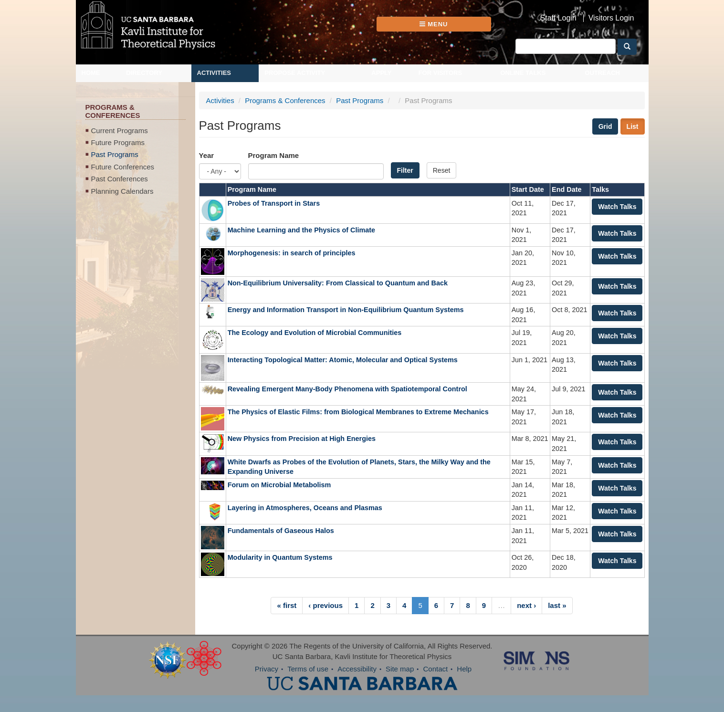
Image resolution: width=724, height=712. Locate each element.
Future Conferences (123, 167)
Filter (405, 170)
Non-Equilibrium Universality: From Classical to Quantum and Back (338, 283)
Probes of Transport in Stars (275, 203)
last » (557, 605)
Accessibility (357, 669)
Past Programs (114, 154)
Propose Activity (294, 72)
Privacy (266, 669)
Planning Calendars (122, 191)
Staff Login (558, 18)
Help (464, 669)
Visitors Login (611, 18)
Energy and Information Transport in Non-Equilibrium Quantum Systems (346, 310)
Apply (381, 72)
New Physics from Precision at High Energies (302, 438)
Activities (214, 72)
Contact (435, 669)
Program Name (273, 155)
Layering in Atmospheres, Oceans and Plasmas (305, 508)
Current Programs (119, 130)
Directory (144, 72)
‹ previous (325, 605)
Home (91, 72)
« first (286, 605)
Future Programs (118, 142)
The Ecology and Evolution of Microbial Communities (315, 332)
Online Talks (523, 72)
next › (526, 605)
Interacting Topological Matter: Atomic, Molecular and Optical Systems (343, 360)
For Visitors (440, 72)
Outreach (602, 72)
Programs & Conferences (285, 100)
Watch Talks (617, 206)
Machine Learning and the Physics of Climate (301, 230)
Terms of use (307, 669)
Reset (442, 170)
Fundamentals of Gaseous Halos (281, 530)
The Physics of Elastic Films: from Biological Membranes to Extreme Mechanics (358, 412)
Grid (605, 126)
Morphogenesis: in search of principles (292, 253)
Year (206, 155)
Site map (400, 669)
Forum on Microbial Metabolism (279, 485)
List (633, 126)
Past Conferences (119, 179)
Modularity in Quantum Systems (280, 557)
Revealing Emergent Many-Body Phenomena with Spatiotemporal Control (347, 389)
